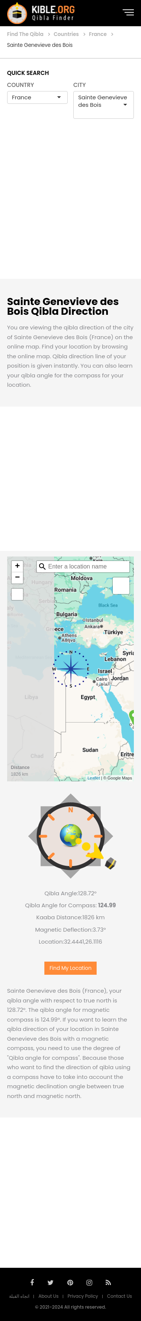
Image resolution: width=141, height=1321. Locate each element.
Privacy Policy (83, 1296)
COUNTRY (20, 85)
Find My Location (71, 968)
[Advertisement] (70, 206)
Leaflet (94, 778)
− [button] (17, 577)
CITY (79, 85)
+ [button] (17, 566)
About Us (48, 1296)
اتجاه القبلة (19, 1296)
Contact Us (119, 1296)
